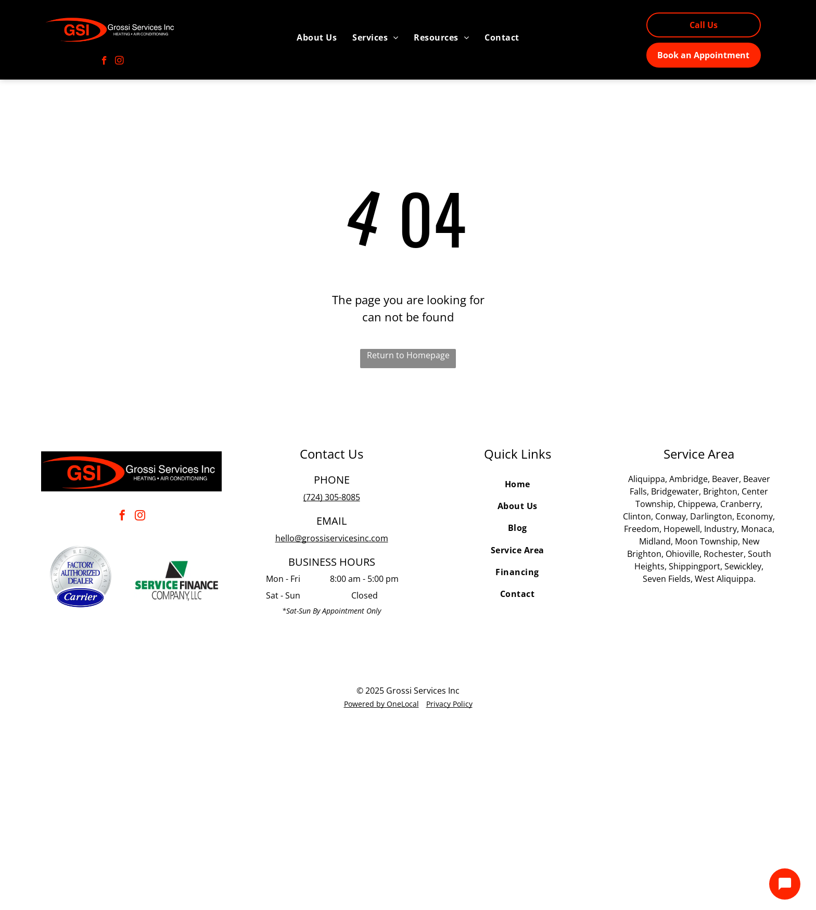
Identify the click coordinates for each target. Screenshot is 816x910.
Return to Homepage (408, 355)
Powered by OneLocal (381, 704)
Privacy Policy (449, 704)
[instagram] (119, 62)
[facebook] (104, 62)
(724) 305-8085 (331, 497)
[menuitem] (317, 37)
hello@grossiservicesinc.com (331, 538)
